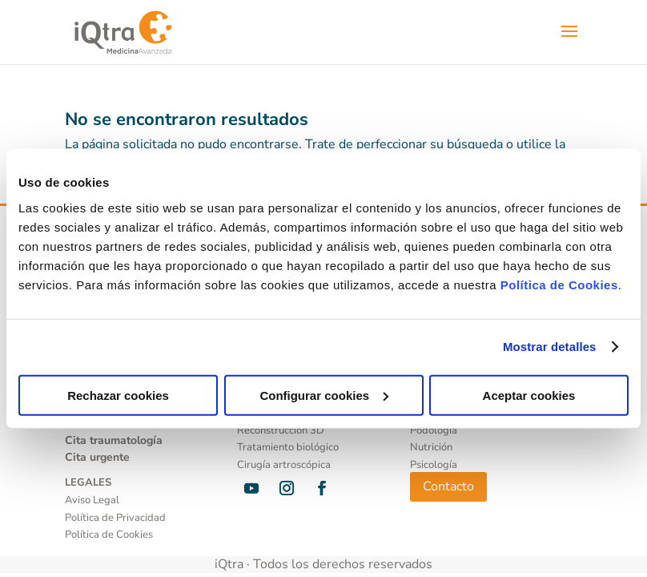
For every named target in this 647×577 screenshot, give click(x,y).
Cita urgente (97, 457)
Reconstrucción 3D (280, 430)
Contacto (448, 486)
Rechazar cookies (118, 394)
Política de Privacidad (115, 517)
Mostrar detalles (550, 346)
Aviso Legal (92, 500)
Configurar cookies (323, 394)
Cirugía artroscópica (284, 465)
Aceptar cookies (529, 394)
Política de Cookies (559, 284)
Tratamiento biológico (288, 447)
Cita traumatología (114, 440)
